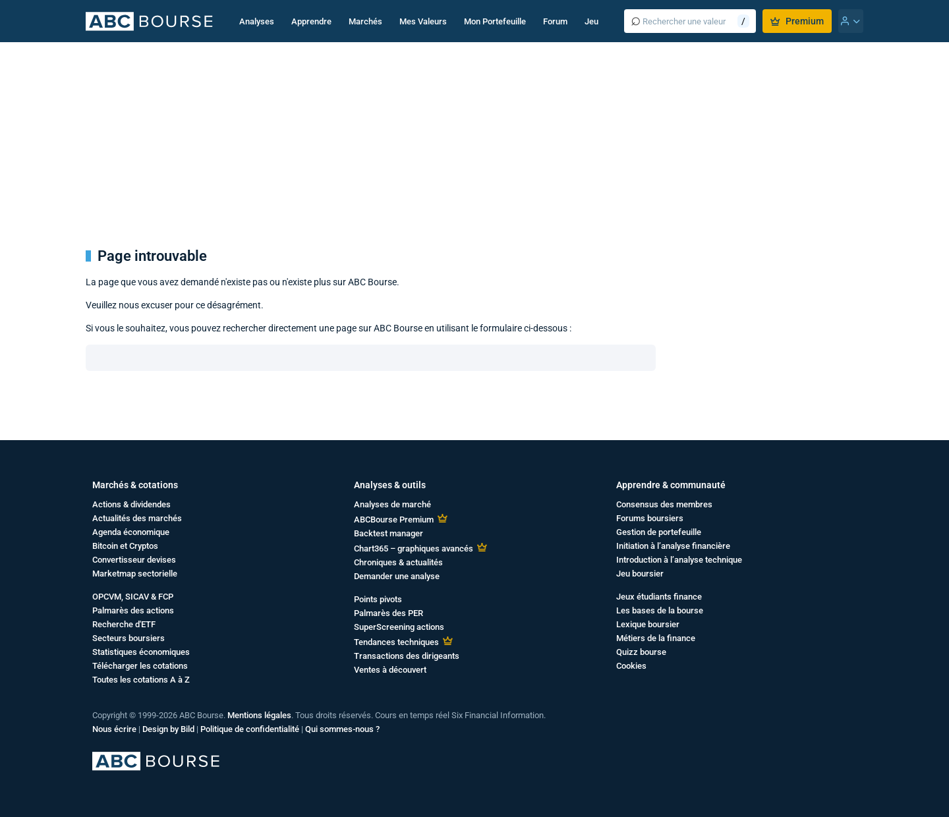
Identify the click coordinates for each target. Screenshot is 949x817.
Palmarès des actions (133, 610)
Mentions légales (259, 715)
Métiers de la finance (655, 638)
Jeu (591, 21)
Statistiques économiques (141, 652)
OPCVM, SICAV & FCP (132, 597)
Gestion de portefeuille (658, 532)
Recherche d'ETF (124, 624)
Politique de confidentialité (249, 729)
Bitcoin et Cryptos (125, 546)
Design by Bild (168, 729)
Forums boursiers (649, 518)
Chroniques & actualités (398, 562)
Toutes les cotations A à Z (141, 680)
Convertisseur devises (134, 560)
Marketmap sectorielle (134, 573)
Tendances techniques (396, 642)
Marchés (365, 21)
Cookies (631, 666)
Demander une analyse (397, 576)
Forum (555, 21)
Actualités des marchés (137, 518)
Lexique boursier (647, 624)
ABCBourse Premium (394, 519)
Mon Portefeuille (495, 21)
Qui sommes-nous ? (342, 729)
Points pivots (378, 599)
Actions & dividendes (131, 504)
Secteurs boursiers (128, 638)
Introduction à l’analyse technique (679, 560)
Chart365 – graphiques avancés (413, 548)
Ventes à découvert (390, 670)
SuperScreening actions (399, 627)
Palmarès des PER (388, 613)
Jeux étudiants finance (659, 597)
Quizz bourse (641, 652)
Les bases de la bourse (659, 610)
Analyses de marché (392, 504)
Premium (797, 21)
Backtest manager (388, 533)
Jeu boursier (640, 573)
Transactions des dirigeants (406, 656)
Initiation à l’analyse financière (673, 546)
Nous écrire (114, 729)
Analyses (256, 21)
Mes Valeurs (423, 21)
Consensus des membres (664, 504)
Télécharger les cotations (140, 666)
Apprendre (311, 21)
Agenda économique (130, 532)
